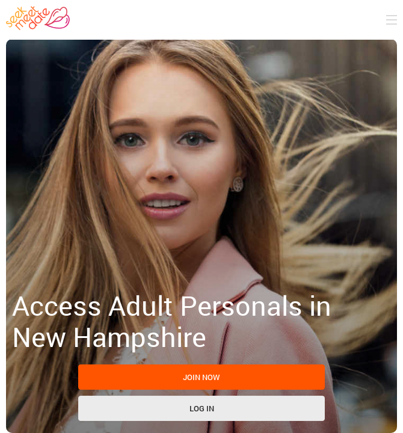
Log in (201, 408)
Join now (201, 377)
